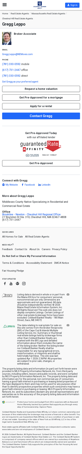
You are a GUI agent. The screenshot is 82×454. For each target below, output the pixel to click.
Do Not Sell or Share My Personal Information (29, 256)
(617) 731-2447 (11, 70)
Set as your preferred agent (20, 81)
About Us (34, 249)
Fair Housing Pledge (13, 270)
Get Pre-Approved (41, 163)
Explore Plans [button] (46, 407)
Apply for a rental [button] (41, 106)
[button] (72, 5)
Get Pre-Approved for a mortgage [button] (41, 97)
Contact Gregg (41, 116)
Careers (46, 249)
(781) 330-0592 (11, 64)
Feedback (7, 249)
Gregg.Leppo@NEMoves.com (17, 54)
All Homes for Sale (12, 236)
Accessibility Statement (39, 262)
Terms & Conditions (13, 262)
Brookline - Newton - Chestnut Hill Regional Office (31, 214)
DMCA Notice (61, 262)
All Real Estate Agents (37, 236)
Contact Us (21, 249)
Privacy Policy (59, 249)
